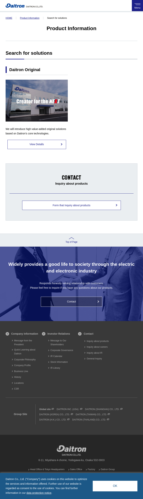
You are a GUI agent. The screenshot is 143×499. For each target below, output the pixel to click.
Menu (137, 5)
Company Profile (22, 365)
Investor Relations (58, 333)
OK (115, 485)
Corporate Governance (61, 350)
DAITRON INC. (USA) (68, 409)
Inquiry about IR (94, 353)
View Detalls (37, 144)
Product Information (29, 18)
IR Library (55, 368)
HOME (9, 18)
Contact (71, 301)
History (17, 377)
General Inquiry (94, 358)
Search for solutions (57, 18)
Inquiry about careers (97, 347)
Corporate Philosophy (25, 359)
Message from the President (23, 342)
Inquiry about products (98, 341)
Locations (19, 383)
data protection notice (38, 492)
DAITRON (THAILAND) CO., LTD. (89, 419)
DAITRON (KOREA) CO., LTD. (54, 414)
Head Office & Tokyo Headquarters (47, 469)
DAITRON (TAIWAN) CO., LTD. (91, 414)
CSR (16, 389)
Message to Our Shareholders (58, 342)
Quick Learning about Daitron (24, 351)
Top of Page (71, 242)
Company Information (24, 333)
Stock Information (59, 362)
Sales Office (76, 469)
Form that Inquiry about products (71, 205)
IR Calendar (56, 356)
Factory (91, 469)
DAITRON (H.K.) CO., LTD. (52, 419)
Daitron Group (108, 469)
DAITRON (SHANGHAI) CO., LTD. (102, 409)
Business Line (21, 371)
